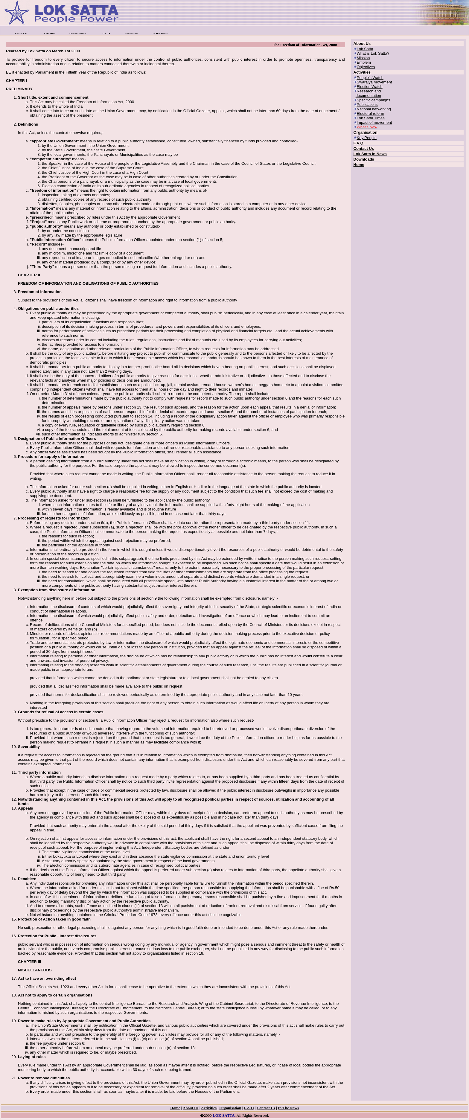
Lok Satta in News (370, 154)
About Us (190, 1108)
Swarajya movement (374, 82)
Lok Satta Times (371, 118)
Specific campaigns (373, 100)
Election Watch (370, 86)
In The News (288, 1108)
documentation (368, 95)
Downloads (364, 159)
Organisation (365, 132)
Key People (367, 137)
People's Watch (370, 77)
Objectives (366, 67)
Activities (362, 72)
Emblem (364, 62)
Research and (369, 91)
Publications (367, 104)
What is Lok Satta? (373, 53)
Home (359, 164)
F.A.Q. (359, 143)
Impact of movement (374, 122)
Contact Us (364, 148)
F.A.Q (249, 1108)
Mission (363, 58)
